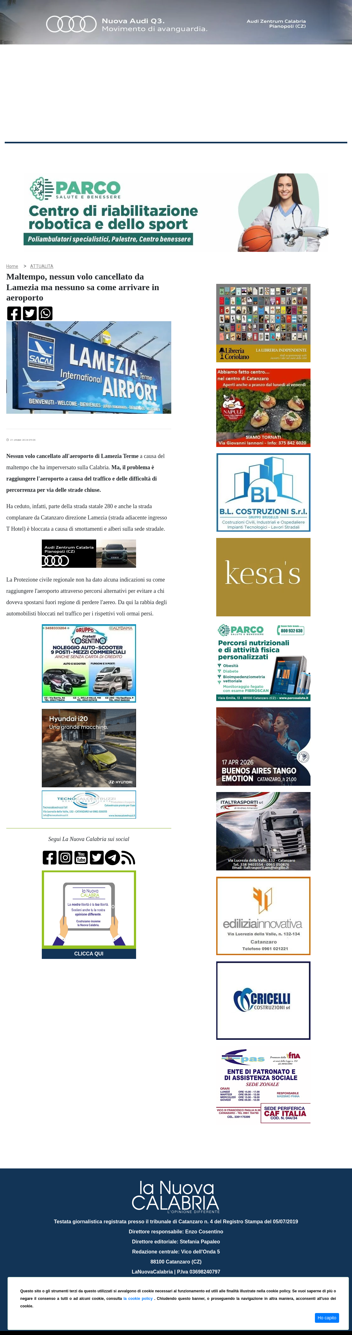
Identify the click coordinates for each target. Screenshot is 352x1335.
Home (20, 152)
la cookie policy (139, 1298)
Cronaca (70, 153)
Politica (94, 153)
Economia (166, 153)
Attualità (139, 153)
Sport (189, 153)
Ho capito (327, 1317)
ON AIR (323, 154)
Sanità (116, 153)
